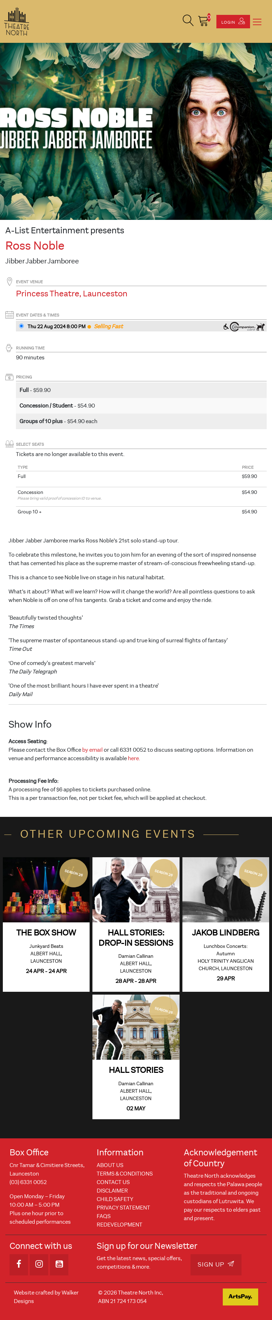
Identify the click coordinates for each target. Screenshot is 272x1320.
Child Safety (115, 1199)
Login (233, 21)
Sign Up (216, 1264)
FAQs (103, 1216)
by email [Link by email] (92, 750)
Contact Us (113, 1182)
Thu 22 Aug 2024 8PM (57, 327)
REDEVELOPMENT (119, 1225)
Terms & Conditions (125, 1174)
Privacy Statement (123, 1208)
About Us (110, 1165)
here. (134, 758)
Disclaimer (112, 1191)
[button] (188, 21)
